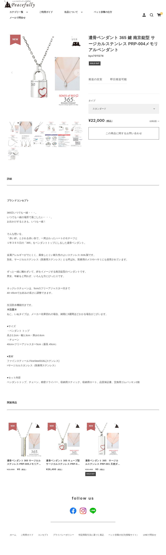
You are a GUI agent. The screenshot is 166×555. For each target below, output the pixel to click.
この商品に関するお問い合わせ (124, 133)
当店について (71, 12)
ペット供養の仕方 (103, 12)
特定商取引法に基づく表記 (91, 535)
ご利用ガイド (46, 12)
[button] (151, 14)
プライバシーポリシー (63, 535)
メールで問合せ (17, 17)
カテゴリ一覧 (16, 12)
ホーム (13, 535)
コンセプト (43, 535)
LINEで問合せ (149, 535)
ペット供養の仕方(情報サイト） (123, 535)
